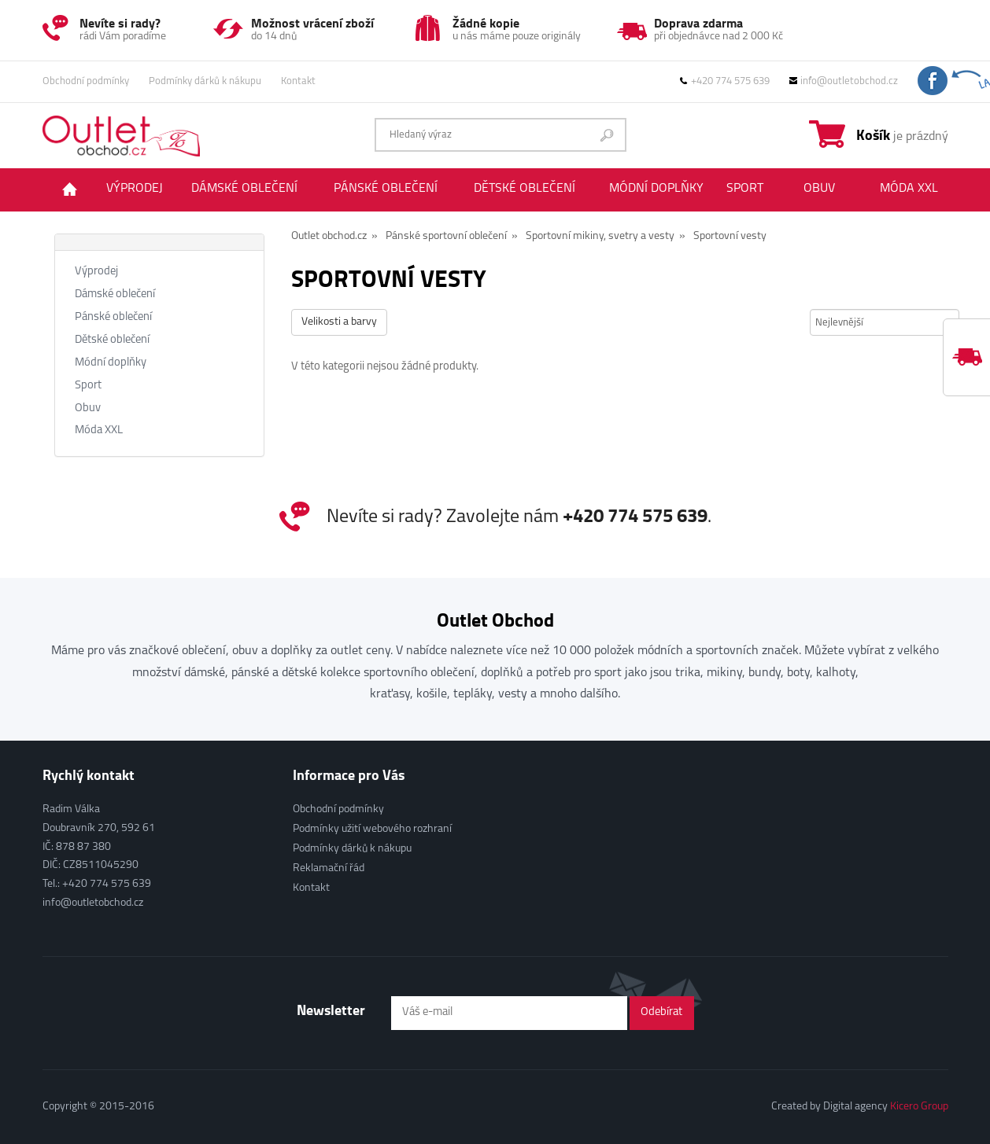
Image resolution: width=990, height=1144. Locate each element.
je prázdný (902, 134)
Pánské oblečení (386, 188)
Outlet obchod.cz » (334, 236)
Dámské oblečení (244, 188)
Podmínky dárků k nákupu (205, 81)
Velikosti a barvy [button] (339, 322)
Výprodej (134, 188)
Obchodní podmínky (85, 81)
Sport (744, 188)
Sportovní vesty (730, 236)
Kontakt (298, 81)
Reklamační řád (328, 868)
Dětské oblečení (524, 188)
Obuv (819, 188)
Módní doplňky (656, 188)
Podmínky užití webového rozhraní (372, 829)
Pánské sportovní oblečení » (452, 236)
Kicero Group (919, 1107)
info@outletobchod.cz (843, 81)
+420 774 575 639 (725, 81)
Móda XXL (909, 188)
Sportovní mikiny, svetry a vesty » (605, 236)
